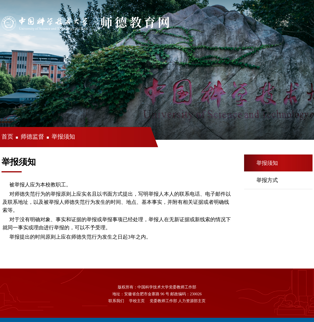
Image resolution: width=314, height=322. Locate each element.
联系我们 (116, 301)
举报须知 (63, 136)
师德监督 (32, 136)
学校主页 (137, 301)
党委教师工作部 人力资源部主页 (178, 301)
